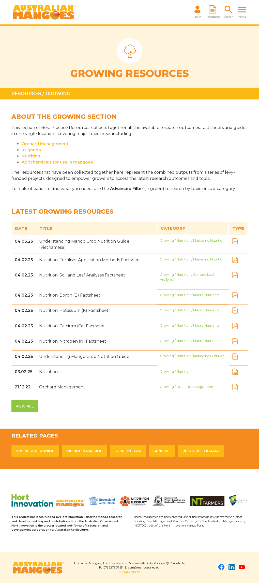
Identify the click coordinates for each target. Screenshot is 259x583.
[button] (229, 12)
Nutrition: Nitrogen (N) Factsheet (72, 341)
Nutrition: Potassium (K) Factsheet (74, 310)
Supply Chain (128, 451)
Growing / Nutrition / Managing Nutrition (192, 240)
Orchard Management (45, 143)
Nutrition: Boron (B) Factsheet (69, 295)
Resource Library (201, 451)
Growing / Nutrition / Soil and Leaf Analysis (187, 277)
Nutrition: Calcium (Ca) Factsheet (72, 326)
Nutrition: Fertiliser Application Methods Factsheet (90, 259)
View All (25, 406)
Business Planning (35, 451)
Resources (26, 93)
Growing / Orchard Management (186, 387)
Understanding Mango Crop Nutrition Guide (84, 356)
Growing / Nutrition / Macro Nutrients (189, 295)
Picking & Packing (84, 451)
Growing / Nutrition (175, 371)
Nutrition (48, 371)
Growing (57, 93)
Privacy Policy (129, 572)
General (162, 451)
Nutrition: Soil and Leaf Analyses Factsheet (82, 275)
